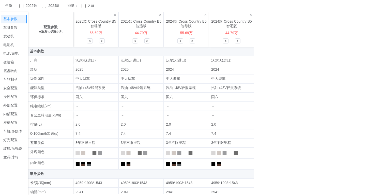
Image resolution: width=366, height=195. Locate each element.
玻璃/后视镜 (12, 148)
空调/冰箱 (11, 157)
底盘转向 (10, 71)
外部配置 (10, 105)
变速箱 (8, 62)
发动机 (8, 36)
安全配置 (10, 88)
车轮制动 (10, 79)
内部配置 (10, 114)
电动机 (8, 45)
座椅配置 (10, 123)
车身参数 (10, 27)
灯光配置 (10, 140)
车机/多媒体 (12, 131)
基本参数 (10, 19)
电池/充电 (11, 53)
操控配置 (10, 97)
